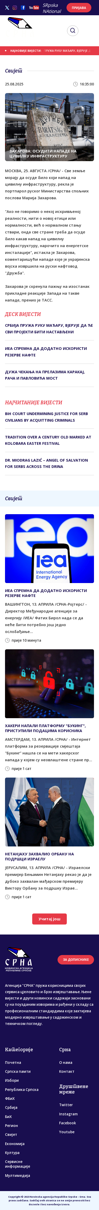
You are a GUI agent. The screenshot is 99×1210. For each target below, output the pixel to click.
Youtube (66, 1132)
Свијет (11, 1134)
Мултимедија (17, 1175)
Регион (11, 1125)
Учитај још (49, 918)
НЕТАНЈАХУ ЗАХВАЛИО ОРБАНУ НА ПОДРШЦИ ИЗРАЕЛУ (39, 856)
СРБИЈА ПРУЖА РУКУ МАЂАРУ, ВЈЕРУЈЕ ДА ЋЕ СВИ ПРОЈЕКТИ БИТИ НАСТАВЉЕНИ (49, 328)
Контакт (66, 1071)
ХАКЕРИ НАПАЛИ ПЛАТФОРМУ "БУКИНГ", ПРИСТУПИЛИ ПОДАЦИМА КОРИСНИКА (45, 728)
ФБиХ (10, 1098)
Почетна (13, 1062)
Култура (12, 1152)
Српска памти (18, 1071)
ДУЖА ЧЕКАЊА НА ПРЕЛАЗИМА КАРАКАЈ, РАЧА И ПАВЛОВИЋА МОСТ (45, 375)
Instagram (68, 1114)
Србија (11, 1107)
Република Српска (22, 1089)
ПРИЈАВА (79, 8)
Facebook (67, 1123)
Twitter (66, 1104)
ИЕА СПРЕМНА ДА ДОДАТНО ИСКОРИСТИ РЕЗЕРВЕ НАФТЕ (46, 351)
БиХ (8, 1116)
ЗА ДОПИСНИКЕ (76, 960)
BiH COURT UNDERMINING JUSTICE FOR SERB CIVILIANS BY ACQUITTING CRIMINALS (46, 416)
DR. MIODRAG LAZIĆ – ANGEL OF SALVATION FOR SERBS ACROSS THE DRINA (46, 463)
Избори (12, 1080)
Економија (15, 1143)
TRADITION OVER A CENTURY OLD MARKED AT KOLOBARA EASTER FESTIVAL (48, 440)
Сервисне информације (17, 1164)
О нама (65, 1062)
